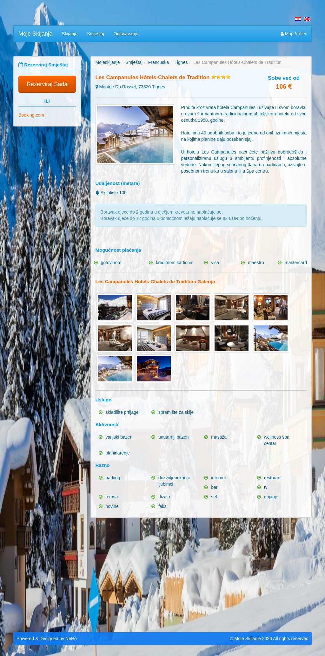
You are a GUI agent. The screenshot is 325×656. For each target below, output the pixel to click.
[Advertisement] (162, 573)
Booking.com (31, 115)
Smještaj (95, 33)
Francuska (158, 62)
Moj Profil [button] (294, 33)
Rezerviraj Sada (47, 84)
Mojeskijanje (108, 62)
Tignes (181, 62)
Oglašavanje (126, 33)
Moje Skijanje (35, 34)
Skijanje (69, 33)
